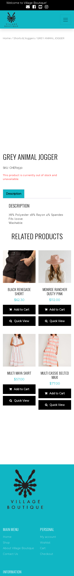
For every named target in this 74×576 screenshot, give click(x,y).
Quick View (21, 321)
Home (7, 38)
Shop (6, 542)
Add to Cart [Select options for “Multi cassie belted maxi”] (57, 393)
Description (13, 193)
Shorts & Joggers (24, 38)
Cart (43, 548)
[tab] (13, 193)
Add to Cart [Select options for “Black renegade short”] (21, 309)
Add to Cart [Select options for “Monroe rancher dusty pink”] (57, 309)
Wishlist (45, 542)
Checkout (46, 554)
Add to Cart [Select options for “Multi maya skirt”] (21, 389)
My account (48, 537)
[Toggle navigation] (65, 20)
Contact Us (10, 554)
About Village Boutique (18, 548)
